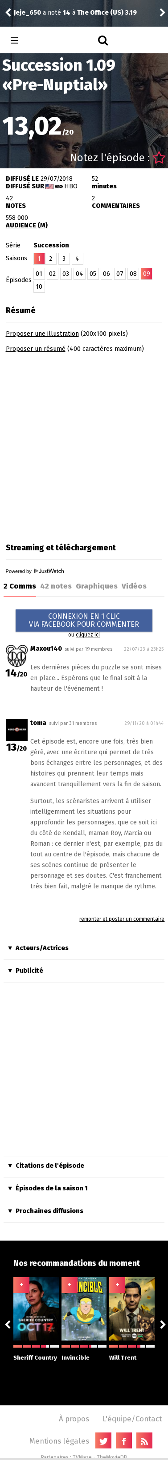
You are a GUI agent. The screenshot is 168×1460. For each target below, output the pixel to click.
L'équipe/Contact (132, 1418)
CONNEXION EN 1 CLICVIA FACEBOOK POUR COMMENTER (84, 620)
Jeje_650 (27, 12)
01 (39, 274)
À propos (74, 1418)
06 (106, 274)
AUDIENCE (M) (27, 225)
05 (93, 274)
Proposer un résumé (36, 349)
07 (119, 274)
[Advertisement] (83, 445)
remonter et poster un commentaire (121, 919)
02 (52, 274)
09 (146, 274)
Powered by (35, 571)
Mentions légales (59, 1440)
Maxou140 (46, 648)
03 (65, 274)
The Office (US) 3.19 (107, 12)
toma (38, 723)
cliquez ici (88, 635)
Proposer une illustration (42, 334)
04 (79, 274)
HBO (71, 186)
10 (39, 286)
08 (133, 274)
